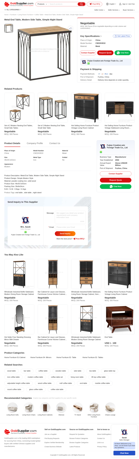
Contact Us (101, 438)
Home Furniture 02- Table (66, 357)
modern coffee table (35, 377)
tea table (92, 371)
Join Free (131, 4)
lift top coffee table (98, 377)
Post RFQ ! (79, 239)
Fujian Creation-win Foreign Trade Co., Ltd (105, 61)
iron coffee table (13, 377)
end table (83, 383)
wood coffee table (44, 383)
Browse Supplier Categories (79, 442)
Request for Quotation (77, 434)
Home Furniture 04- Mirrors (40, 357)
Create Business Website (53, 447)
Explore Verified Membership (54, 442)
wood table (11, 371)
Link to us (100, 442)
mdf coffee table (66, 383)
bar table (27, 371)
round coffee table (14, 389)
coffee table (43, 371)
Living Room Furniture (25, 15)
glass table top (109, 371)
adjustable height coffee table (18, 383)
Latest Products (75, 447)
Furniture (13, 15)
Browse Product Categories (79, 438)
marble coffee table (102, 383)
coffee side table (57, 389)
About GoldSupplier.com (105, 434)
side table (77, 371)
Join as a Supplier (51, 434)
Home (6, 15)
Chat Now (124, 453)
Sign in (124, 4)
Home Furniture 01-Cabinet (14, 357)
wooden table (60, 371)
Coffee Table (39, 15)
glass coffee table (36, 389)
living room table (77, 377)
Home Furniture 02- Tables (93, 357)
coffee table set (57, 377)
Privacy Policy (102, 447)
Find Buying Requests (52, 438)
